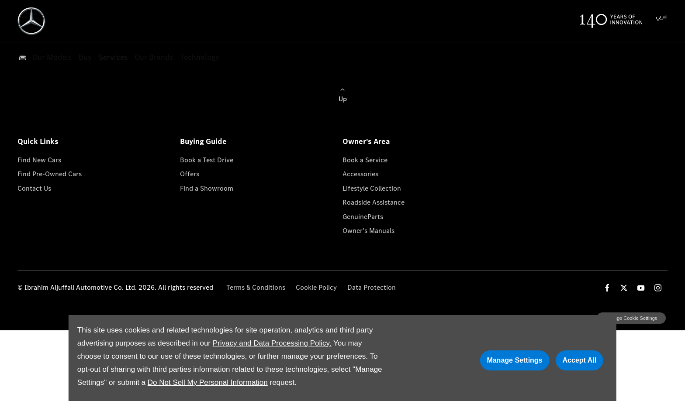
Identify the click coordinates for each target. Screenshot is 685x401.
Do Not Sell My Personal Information (208, 382)
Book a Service (364, 160)
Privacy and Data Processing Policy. (272, 343)
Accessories (360, 173)
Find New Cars (39, 160)
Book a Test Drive (206, 160)
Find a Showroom (206, 188)
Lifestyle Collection (371, 188)
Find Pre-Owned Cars (49, 173)
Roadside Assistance (373, 202)
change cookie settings (631, 318)
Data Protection (371, 287)
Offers (189, 173)
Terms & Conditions (255, 287)
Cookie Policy (316, 287)
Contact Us (34, 188)
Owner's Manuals (368, 230)
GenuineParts (362, 216)
